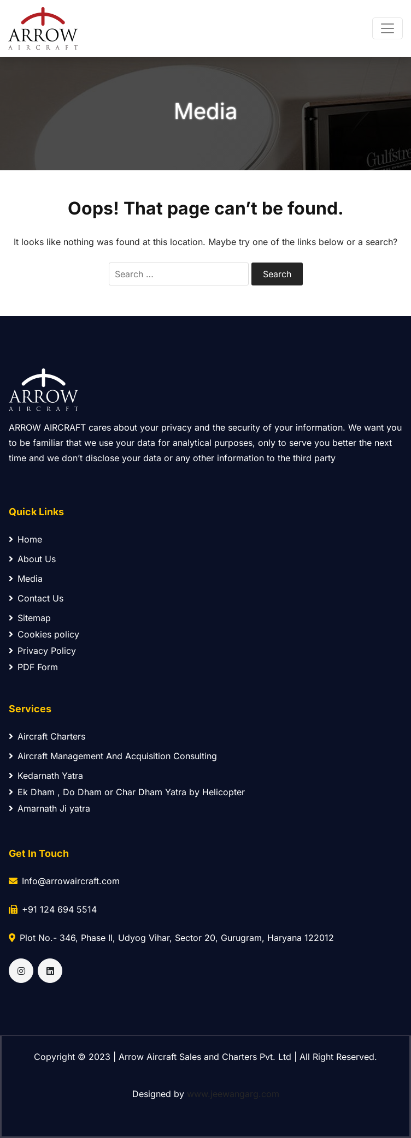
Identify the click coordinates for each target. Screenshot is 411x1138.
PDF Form (33, 667)
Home (25, 539)
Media (26, 578)
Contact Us (36, 598)
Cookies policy (44, 634)
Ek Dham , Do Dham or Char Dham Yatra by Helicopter (127, 792)
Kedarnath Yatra (46, 775)
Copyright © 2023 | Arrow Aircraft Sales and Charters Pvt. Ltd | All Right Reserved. (205, 1056)
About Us (32, 558)
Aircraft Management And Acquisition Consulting (113, 755)
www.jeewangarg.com (233, 1093)
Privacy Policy (42, 650)
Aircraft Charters (47, 736)
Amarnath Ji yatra (49, 808)
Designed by (205, 1093)
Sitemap (30, 617)
